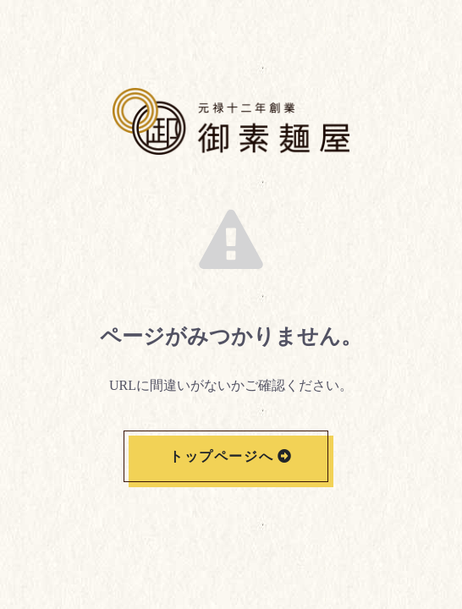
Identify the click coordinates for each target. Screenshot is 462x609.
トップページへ (221, 456)
